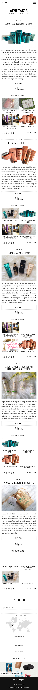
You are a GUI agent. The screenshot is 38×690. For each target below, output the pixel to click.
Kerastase (8, 290)
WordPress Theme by (19, 687)
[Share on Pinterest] (11, 133)
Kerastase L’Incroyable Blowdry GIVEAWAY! (10, 127)
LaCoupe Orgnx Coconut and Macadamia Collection (28, 335)
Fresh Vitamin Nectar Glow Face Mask (28, 111)
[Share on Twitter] (9, 133)
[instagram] (2, 2)
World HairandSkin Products (28, 451)
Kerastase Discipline (27, 127)
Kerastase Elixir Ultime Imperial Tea (10, 111)
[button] (35, 2)
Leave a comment (31, 133)
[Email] (6, 2)
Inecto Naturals (27, 584)
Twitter (19, 680)
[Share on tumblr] (13, 133)
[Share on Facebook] (6, 133)
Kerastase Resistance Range (19, 23)
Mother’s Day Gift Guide (10, 352)
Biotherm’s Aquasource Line (10, 567)
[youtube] (19, 600)
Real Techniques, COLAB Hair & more (27, 467)
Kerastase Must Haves (10, 220)
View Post (19, 84)
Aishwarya (19, 10)
